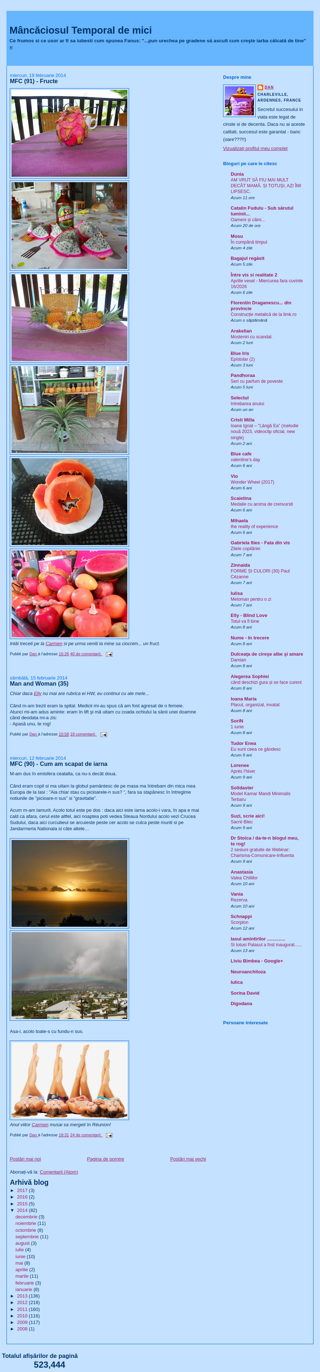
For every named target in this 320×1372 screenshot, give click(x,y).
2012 (23, 1302)
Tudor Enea (243, 743)
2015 (23, 1203)
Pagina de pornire (105, 1159)
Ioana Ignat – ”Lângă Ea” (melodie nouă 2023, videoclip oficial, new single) (264, 431)
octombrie (27, 1230)
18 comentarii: (83, 734)
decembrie (27, 1216)
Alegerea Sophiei (250, 676)
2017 (23, 1190)
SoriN (237, 721)
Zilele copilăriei (245, 548)
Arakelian (241, 331)
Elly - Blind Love (249, 615)
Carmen (54, 643)
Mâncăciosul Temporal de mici (80, 30)
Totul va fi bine (245, 621)
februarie (25, 1283)
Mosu (237, 236)
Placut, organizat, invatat (255, 704)
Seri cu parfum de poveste (257, 381)
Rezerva (239, 899)
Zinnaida (240, 565)
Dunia (237, 174)
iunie (21, 1256)
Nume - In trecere (250, 637)
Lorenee (240, 765)
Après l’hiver (243, 771)
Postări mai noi (25, 1159)
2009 (23, 1322)
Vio (234, 476)
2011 (23, 1309)
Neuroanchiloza (248, 971)
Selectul (240, 397)
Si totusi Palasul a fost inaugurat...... (266, 944)
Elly (38, 693)
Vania (237, 894)
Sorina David (245, 993)
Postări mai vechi (188, 1159)
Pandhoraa (243, 375)
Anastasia (242, 872)
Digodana (241, 1003)
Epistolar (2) (243, 359)
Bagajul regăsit (247, 258)
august (23, 1243)
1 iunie (237, 726)
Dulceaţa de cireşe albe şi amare (267, 654)
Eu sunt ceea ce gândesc (256, 749)
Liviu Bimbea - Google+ (257, 961)
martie (23, 1276)
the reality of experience (254, 526)
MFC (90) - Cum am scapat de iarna (58, 763)
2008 (23, 1329)
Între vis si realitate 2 (254, 275)
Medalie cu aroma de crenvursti (262, 504)
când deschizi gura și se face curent (266, 682)
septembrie (28, 1236)
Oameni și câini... (248, 219)
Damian (238, 660)
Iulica (237, 982)
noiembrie (27, 1223)
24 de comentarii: (86, 1135)
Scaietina (241, 498)
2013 (23, 1296)
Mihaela (239, 520)
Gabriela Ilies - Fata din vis (260, 542)
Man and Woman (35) (39, 683)
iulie (20, 1249)
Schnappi (241, 916)
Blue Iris (240, 353)
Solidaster (242, 787)
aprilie (22, 1269)
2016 (23, 1197)
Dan (269, 87)
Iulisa (237, 593)
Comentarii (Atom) (59, 1172)
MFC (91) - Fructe (34, 81)
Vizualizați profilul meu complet (255, 148)
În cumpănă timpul (249, 242)
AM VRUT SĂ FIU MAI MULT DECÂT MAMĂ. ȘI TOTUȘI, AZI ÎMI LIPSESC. (266, 185)
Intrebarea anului (247, 403)
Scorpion (239, 922)
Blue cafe (241, 453)
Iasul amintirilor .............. (258, 939)
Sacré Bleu (241, 821)
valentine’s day (245, 459)
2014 (23, 1210)
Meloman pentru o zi (251, 599)
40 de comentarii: (86, 654)
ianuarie (25, 1289)
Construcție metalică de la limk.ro (263, 314)
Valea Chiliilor (244, 877)
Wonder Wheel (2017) (252, 482)
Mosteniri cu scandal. (252, 336)
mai (20, 1263)
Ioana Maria (244, 699)
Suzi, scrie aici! (248, 816)
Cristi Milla (243, 420)
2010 (23, 1316)
